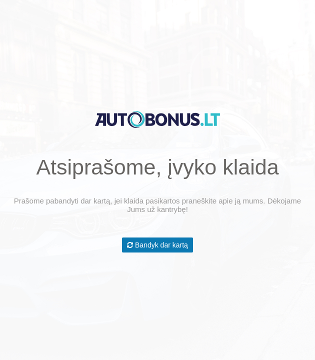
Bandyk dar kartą (157, 245)
